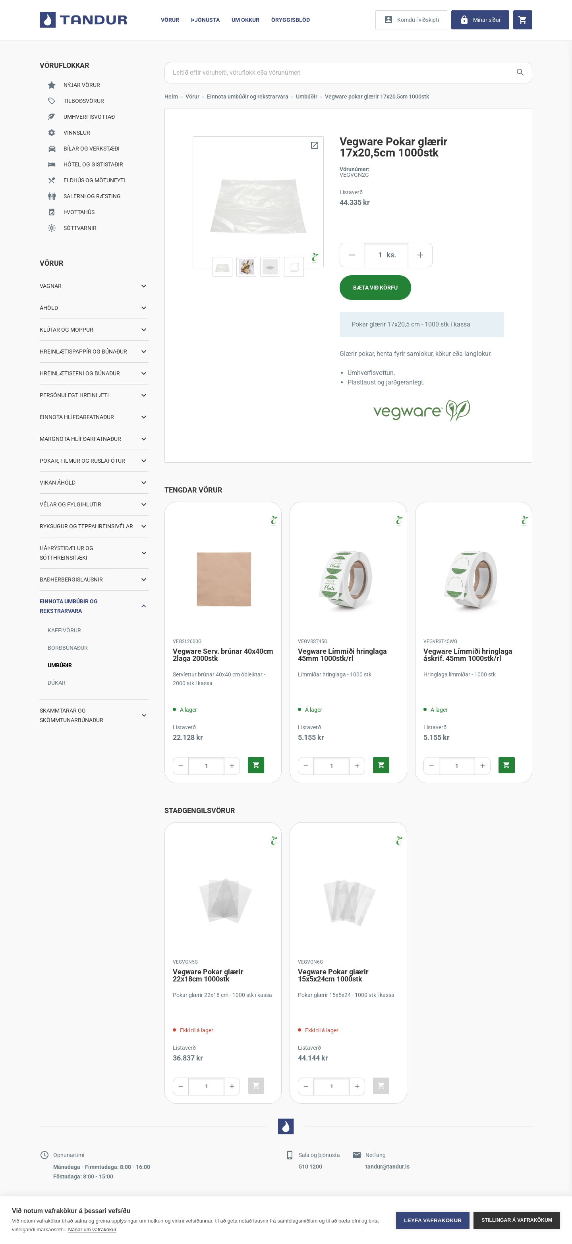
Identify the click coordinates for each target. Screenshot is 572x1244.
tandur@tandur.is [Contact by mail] (387, 1166)
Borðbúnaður (68, 648)
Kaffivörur (64, 630)
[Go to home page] (83, 20)
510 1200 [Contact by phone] (310, 1166)
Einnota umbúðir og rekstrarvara (247, 96)
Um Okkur (245, 20)
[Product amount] (386, 255)
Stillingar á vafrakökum (516, 1220)
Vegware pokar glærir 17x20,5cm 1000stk (377, 96)
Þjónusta (205, 20)
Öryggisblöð (290, 20)
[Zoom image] (258, 202)
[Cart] (522, 19)
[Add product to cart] (375, 287)
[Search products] (348, 72)
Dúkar (57, 683)
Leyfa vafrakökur (433, 1220)
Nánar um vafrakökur (92, 1229)
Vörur (170, 20)
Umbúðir (60, 665)
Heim (171, 96)
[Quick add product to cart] (256, 765)
